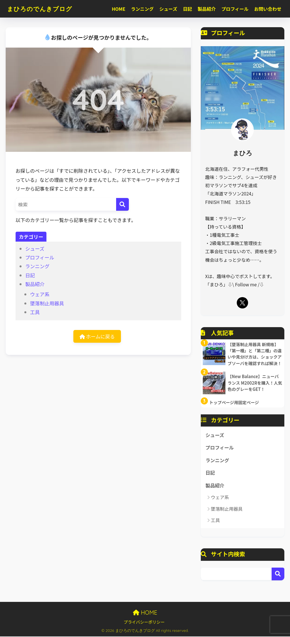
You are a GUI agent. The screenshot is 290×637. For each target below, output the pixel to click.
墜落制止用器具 (47, 303)
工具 (35, 312)
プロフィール (235, 8)
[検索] (122, 204)
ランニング (142, 8)
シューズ (168, 8)
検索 (278, 574)
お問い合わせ (268, 8)
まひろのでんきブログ (42, 9)
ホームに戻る (97, 336)
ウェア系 (39, 294)
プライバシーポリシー (144, 622)
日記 (187, 8)
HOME (118, 8)
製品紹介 (207, 8)
